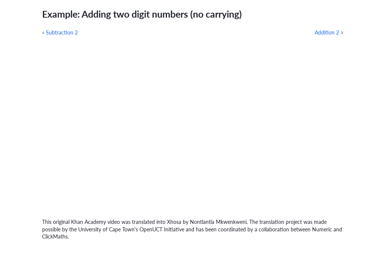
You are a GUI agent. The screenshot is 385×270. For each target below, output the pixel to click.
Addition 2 (327, 32)
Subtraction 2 (62, 32)
